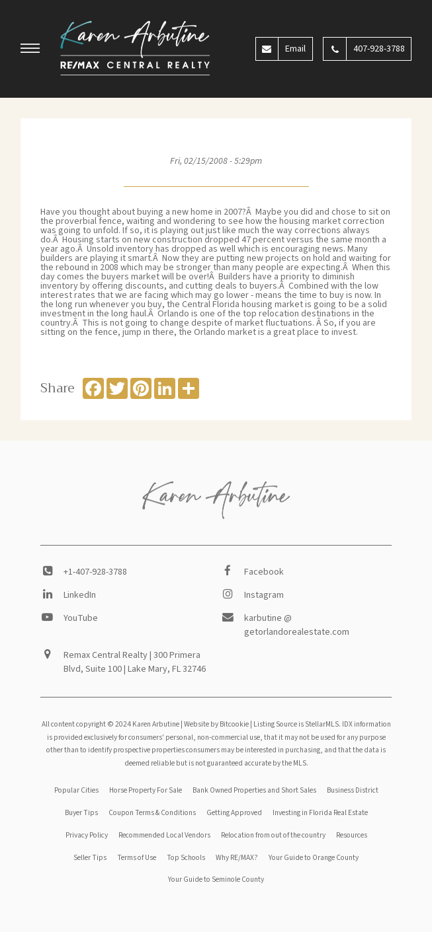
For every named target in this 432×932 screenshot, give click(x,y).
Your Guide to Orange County (314, 857)
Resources (351, 835)
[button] (30, 50)
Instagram (264, 595)
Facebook (264, 572)
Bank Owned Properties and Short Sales (254, 790)
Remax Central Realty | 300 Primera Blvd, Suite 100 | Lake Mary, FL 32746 (135, 662)
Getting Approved (234, 812)
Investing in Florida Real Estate (320, 812)
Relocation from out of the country (273, 835)
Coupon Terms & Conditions (152, 812)
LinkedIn (80, 595)
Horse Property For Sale (145, 790)
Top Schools (186, 857)
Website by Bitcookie (216, 724)
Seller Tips (90, 857)
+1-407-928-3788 (95, 572)
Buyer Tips (81, 812)
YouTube (81, 618)
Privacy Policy (86, 835)
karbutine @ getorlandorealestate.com (296, 625)
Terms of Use (136, 857)
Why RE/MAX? (237, 857)
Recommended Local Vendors (164, 835)
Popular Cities (76, 790)
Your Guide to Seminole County (216, 879)
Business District (352, 790)
